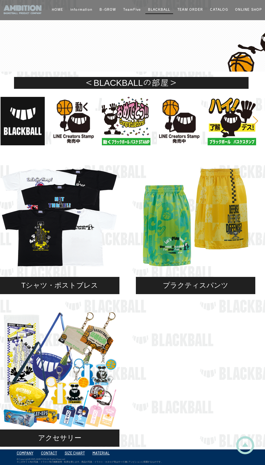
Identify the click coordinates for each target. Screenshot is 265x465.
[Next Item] (255, 121)
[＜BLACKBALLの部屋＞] (131, 83)
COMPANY (25, 453)
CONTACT (49, 453)
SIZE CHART (75, 453)
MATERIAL (101, 453)
